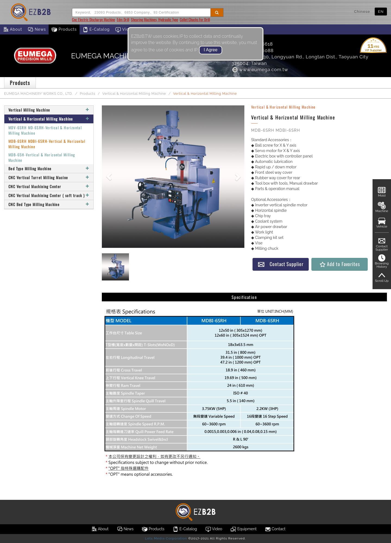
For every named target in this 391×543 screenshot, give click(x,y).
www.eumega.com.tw (260, 69)
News (36, 30)
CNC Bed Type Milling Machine (48, 204)
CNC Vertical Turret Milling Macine (48, 177)
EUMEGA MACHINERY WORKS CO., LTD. (38, 93)
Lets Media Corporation (166, 538)
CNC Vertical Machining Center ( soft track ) (48, 195)
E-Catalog (96, 30)
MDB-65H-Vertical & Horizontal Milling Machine (41, 157)
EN (381, 11)
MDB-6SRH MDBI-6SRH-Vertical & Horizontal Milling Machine (46, 143)
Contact (275, 529)
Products (64, 30)
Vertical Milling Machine (48, 110)
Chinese (362, 11)
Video (124, 30)
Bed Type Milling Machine (48, 168)
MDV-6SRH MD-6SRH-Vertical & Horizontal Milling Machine (45, 130)
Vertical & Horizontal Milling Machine (134, 93)
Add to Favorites (339, 264)
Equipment (243, 529)
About (12, 30)
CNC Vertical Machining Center (48, 186)
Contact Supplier (280, 264)
